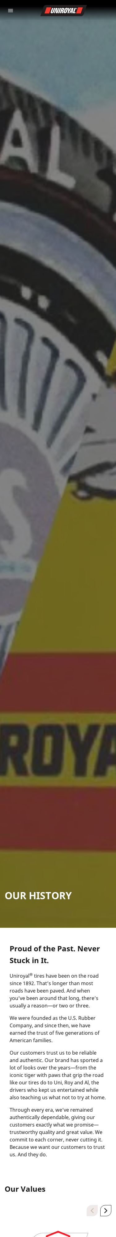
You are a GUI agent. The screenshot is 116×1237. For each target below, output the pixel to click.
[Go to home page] (63, 10)
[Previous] (92, 1210)
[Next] (105, 1210)
